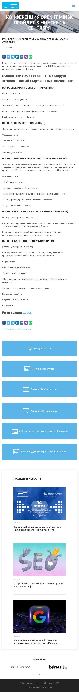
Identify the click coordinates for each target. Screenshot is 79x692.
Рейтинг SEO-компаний (39, 411)
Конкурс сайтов (40, 348)
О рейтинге (32, 687)
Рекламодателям (45, 687)
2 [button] (37, 674)
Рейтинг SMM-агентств (39, 389)
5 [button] (45, 674)
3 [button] (39, 674)
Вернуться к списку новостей (18, 329)
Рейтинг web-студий (39, 369)
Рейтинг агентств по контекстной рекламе (39, 431)
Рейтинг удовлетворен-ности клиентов (39, 452)
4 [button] (42, 674)
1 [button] (34, 674)
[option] (21, 667)
